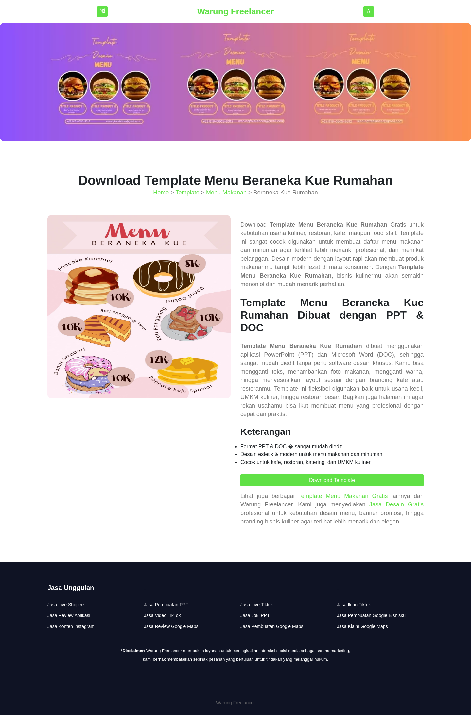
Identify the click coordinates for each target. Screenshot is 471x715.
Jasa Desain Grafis (396, 504)
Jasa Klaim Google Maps (362, 626)
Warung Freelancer (235, 11)
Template (187, 192)
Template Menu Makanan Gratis (343, 496)
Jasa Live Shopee (65, 604)
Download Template (332, 480)
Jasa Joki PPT (255, 615)
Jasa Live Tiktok (256, 604)
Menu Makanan (226, 192)
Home (161, 192)
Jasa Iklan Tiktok (354, 604)
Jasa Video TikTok (162, 615)
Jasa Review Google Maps (171, 626)
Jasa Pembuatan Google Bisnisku (371, 615)
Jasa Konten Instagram (71, 626)
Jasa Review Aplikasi (68, 615)
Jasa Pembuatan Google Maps (271, 626)
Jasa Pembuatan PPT (166, 604)
